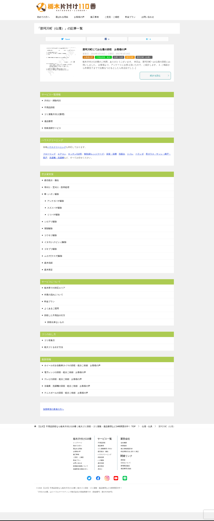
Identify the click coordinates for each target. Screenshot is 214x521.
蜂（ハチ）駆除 (51, 203)
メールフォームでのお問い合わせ (151, 17)
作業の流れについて (53, 303)
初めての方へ (43, 26)
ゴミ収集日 (49, 349)
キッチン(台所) (75, 163)
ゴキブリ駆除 (50, 258)
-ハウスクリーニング (104, 463)
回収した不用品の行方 (54, 324)
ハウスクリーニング (56, 156)
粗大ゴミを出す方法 (53, 356)
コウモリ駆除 (50, 244)
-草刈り (99, 478)
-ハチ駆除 (100, 469)
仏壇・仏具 (118, 66)
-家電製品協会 (125, 474)
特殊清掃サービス (52, 137)
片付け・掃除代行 (52, 109)
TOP (87, 435)
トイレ (130, 163)
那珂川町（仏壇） (144, 66)
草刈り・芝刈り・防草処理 (56, 196)
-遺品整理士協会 (125, 477)
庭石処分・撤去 (51, 189)
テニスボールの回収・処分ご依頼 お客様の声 (66, 401)
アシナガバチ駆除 (55, 210)
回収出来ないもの (55, 331)
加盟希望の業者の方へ (53, 418)
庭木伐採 (48, 271)
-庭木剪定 (100, 475)
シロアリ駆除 (50, 230)
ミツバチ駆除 (53, 223)
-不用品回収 (101, 451)
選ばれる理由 (62, 26)
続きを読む (159, 84)
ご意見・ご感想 (112, 26)
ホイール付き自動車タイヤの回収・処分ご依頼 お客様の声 (72, 374)
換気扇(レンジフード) (94, 163)
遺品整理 (48, 130)
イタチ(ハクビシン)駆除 (55, 251)
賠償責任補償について (80, 475)
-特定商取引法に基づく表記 (129, 460)
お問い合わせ (147, 26)
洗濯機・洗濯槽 (56, 166)
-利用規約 (123, 454)
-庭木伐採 (100, 472)
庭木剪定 (48, 278)
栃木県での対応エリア (54, 296)
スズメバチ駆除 (54, 216)
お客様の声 (79, 26)
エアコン (62, 163)
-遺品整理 (100, 454)
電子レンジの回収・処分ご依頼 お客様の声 (65, 381)
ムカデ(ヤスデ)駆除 (53, 265)
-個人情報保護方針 (126, 457)
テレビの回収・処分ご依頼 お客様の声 (63, 388)
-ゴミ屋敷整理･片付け (104, 457)
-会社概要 (123, 451)
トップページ (77, 451)
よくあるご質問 (51, 317)
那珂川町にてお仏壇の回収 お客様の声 (104, 58)
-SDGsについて (125, 471)
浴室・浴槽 (111, 163)
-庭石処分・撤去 (102, 460)
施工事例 (94, 26)
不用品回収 (49, 116)
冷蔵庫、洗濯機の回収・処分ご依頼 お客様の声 (67, 395)
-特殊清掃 (100, 466)
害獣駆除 (48, 237)
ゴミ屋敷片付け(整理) (54, 123)
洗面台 (122, 163)
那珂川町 (129, 66)
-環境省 (122, 469)
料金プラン (130, 26)
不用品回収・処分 (103, 66)
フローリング (49, 163)
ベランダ (139, 163)
